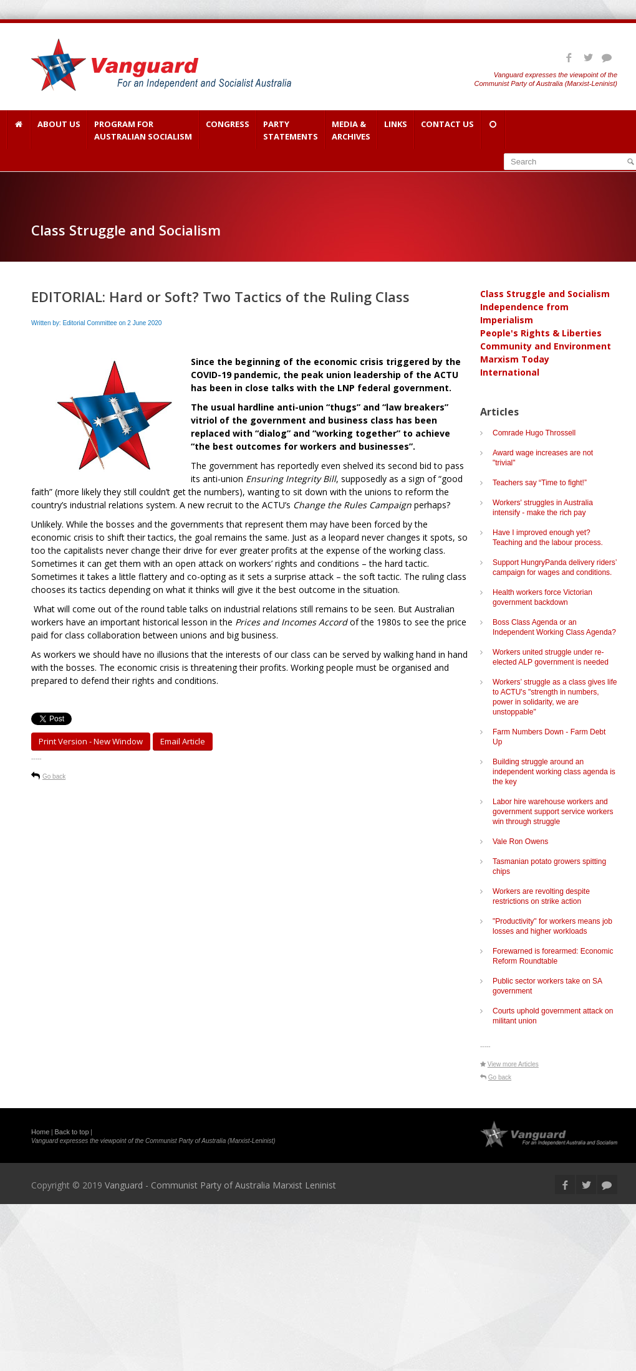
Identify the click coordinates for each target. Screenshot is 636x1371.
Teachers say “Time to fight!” (540, 482)
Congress (227, 130)
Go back (53, 776)
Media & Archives (351, 130)
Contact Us (447, 130)
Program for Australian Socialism (143, 130)
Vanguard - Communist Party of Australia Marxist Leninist (220, 1185)
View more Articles (513, 1064)
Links (395, 130)
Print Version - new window (91, 741)
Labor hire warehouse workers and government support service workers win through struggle (553, 811)
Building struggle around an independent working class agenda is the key (554, 771)
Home (40, 1132)
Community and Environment (545, 346)
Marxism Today (514, 359)
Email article (182, 741)
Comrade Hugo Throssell (534, 433)
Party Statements (290, 130)
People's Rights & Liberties (541, 333)
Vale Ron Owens (520, 841)
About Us (58, 130)
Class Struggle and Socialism (545, 294)
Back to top (72, 1132)
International (509, 372)
